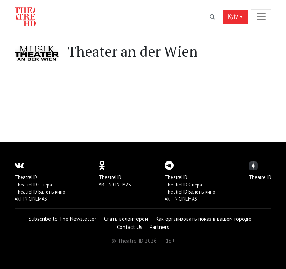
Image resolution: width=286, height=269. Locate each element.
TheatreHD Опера (33, 185)
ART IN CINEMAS (31, 199)
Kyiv (235, 16)
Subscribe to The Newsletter (62, 218)
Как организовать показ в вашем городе (203, 218)
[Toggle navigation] (261, 16)
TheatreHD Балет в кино (40, 192)
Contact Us (129, 227)
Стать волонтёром (126, 218)
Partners (159, 227)
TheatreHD (26, 177)
